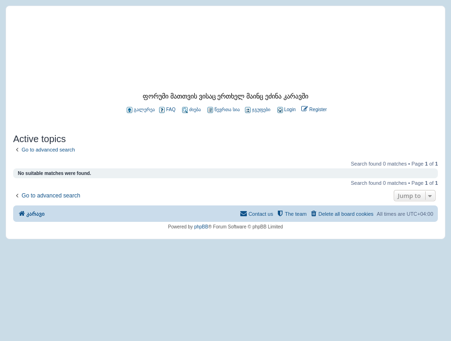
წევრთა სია (223, 110)
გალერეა (141, 110)
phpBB (201, 226)
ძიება (191, 110)
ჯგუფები (257, 110)
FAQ (167, 110)
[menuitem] (286, 110)
